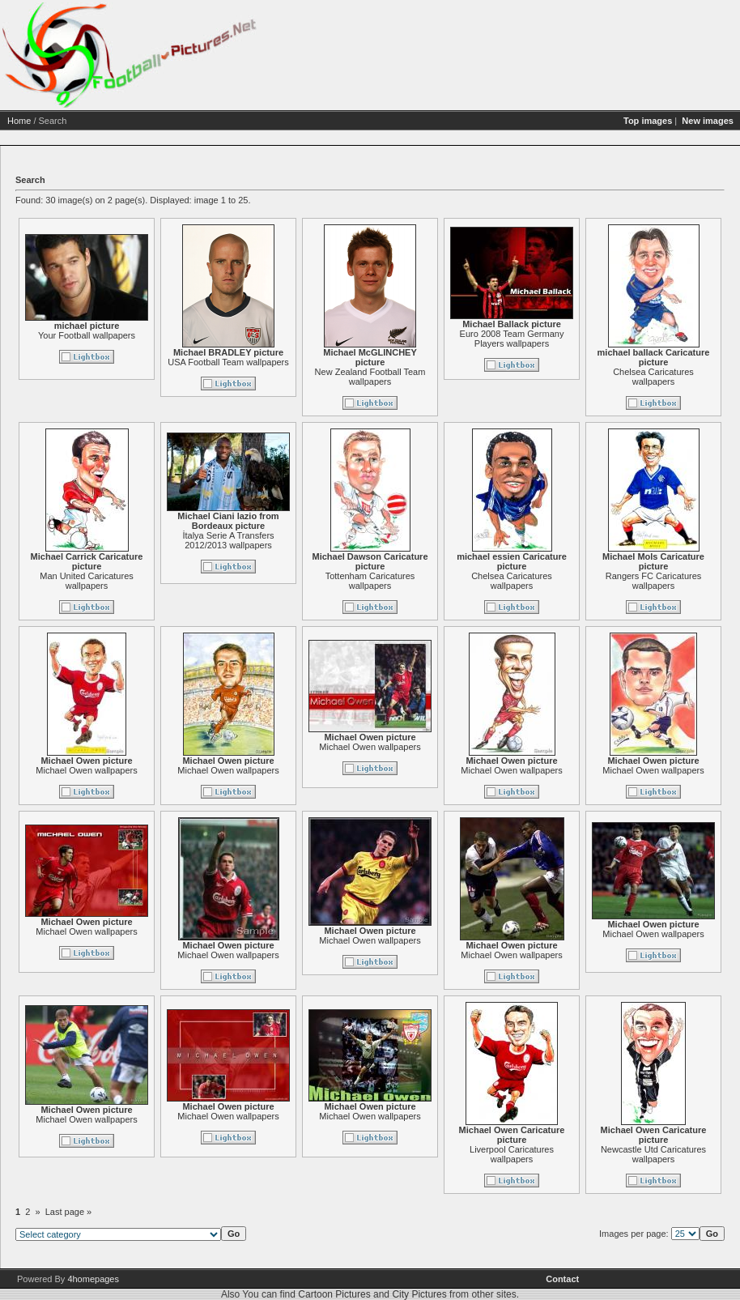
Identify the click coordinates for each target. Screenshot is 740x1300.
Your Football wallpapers (86, 335)
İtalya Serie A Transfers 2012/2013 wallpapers (228, 540)
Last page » (68, 1212)
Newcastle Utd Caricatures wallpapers (653, 1154)
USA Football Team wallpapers (228, 362)
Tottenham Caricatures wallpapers (370, 580)
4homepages (93, 1279)
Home (19, 121)
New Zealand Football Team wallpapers (370, 376)
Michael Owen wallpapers (86, 770)
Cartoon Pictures (334, 1294)
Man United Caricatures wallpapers (87, 580)
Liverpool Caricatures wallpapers (512, 1154)
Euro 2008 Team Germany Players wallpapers (512, 338)
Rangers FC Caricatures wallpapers (654, 580)
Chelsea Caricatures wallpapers (653, 376)
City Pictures (419, 1294)
